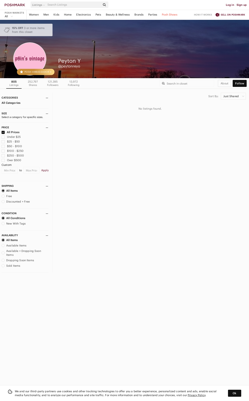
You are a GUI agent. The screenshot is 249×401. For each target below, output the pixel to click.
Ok (234, 393)
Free (7, 196)
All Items (10, 190)
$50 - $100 (12, 146)
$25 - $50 (11, 141)
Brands (139, 14)
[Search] (73, 5)
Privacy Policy (196, 395)
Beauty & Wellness (118, 14)
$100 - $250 (13, 151)
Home (68, 14)
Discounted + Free (16, 201)
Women (34, 14)
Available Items (14, 245)
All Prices (10, 132)
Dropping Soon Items (18, 260)
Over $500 (11, 160)
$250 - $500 (13, 155)
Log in (230, 5)
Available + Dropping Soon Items (21, 253)
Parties (152, 14)
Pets (98, 14)
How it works (203, 14)
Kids (56, 14)
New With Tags (14, 223)
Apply (45, 170)
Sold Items (11, 265)
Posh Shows (169, 14)
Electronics (83, 14)
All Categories (11, 103)
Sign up (242, 5)
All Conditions (13, 218)
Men (46, 14)
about (224, 83)
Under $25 (11, 137)
